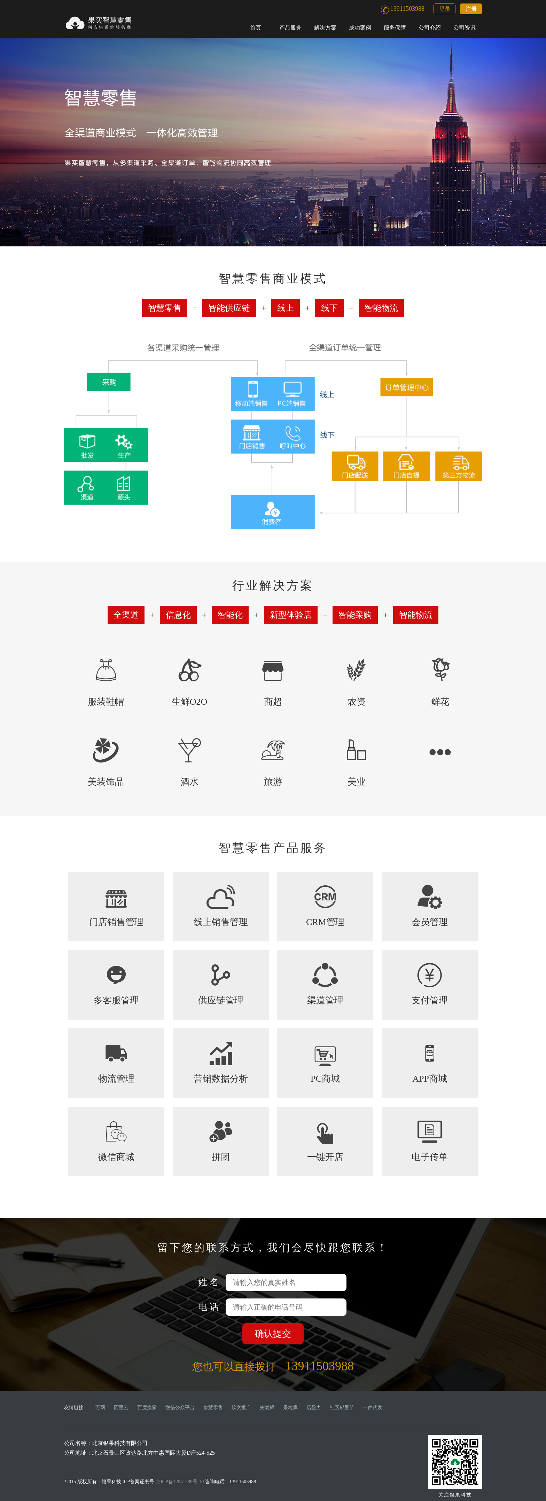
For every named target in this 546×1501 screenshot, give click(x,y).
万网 (100, 1407)
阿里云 (121, 1407)
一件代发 (372, 1407)
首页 (255, 28)
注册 (471, 9)
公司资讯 (464, 28)
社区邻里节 (342, 1407)
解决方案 (325, 28)
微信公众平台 (180, 1407)
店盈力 (313, 1407)
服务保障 (395, 28)
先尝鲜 (267, 1407)
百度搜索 (147, 1407)
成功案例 (360, 28)
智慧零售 (213, 1407)
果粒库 (290, 1407)
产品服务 (290, 28)
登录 (444, 9)
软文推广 (241, 1407)
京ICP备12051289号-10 (180, 1481)
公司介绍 (430, 28)
